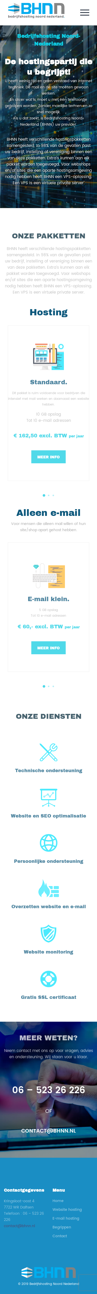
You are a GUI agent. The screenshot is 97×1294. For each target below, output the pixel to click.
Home (58, 1201)
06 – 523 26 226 (48, 1090)
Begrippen (62, 1227)
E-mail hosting (66, 1218)
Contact (60, 1236)
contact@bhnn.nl (48, 1131)
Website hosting (67, 1210)
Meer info (48, 456)
